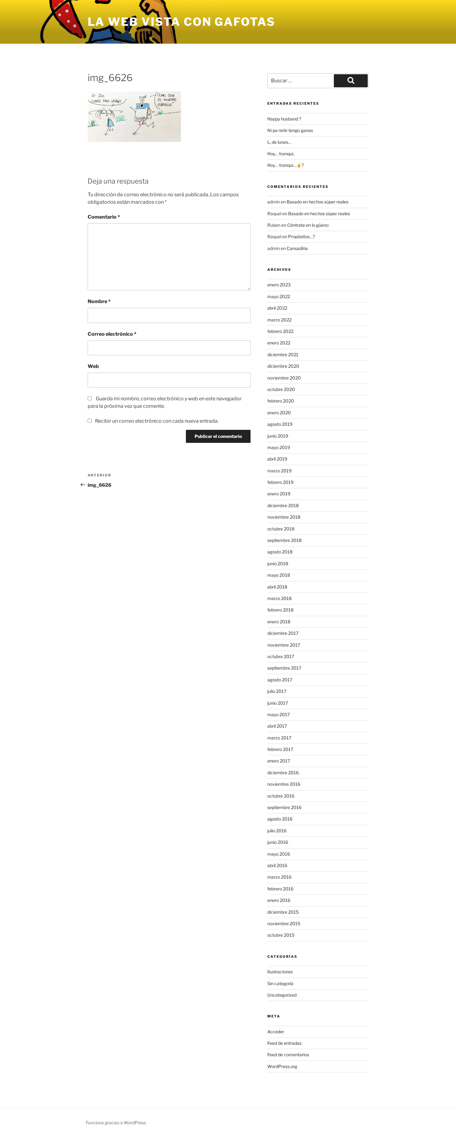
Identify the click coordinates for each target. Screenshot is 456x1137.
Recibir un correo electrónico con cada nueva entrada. (157, 421)
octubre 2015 (280, 935)
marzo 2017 (279, 737)
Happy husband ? (284, 118)
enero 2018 (278, 621)
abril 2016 (277, 865)
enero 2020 (279, 412)
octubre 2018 (280, 528)
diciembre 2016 (283, 772)
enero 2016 (278, 900)
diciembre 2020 (283, 366)
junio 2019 (277, 436)
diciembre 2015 (283, 912)
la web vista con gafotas (181, 22)
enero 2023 (279, 284)
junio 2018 (277, 563)
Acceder (275, 1031)
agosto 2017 (279, 679)
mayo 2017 (278, 714)
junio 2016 (277, 842)
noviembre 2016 (283, 784)
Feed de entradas (284, 1043)
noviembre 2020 (284, 377)
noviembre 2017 (283, 645)
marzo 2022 (279, 319)
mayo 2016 (278, 854)
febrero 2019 (280, 482)
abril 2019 (277, 459)
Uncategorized (282, 995)
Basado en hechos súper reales (317, 201)
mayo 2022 (278, 296)
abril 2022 (277, 308)
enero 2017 (278, 760)
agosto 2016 (279, 818)
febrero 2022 (280, 331)
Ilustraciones (280, 971)
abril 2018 (277, 586)
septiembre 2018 (284, 540)
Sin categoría (280, 983)
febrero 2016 (280, 888)
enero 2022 (278, 342)
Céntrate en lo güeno (308, 225)
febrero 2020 (280, 400)
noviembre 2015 (283, 923)
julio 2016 (277, 830)
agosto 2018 (279, 551)
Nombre (99, 301)
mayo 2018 (278, 575)
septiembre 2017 (284, 668)
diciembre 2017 (282, 633)
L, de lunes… (279, 142)
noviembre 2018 (283, 517)
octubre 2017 (280, 656)
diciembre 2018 (283, 505)
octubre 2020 (281, 389)
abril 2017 (277, 726)
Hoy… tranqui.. (281, 153)
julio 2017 (276, 691)
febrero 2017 (280, 749)
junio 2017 (277, 703)
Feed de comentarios (288, 1054)
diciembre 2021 (282, 354)
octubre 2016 (280, 795)
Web (93, 366)
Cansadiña (297, 248)
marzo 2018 (279, 598)
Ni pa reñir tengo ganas (290, 130)
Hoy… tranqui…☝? (285, 165)
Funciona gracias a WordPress (116, 1122)
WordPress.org (282, 1066)
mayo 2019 (278, 447)
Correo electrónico (112, 334)
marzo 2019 (279, 470)
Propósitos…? (301, 236)
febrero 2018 (280, 609)
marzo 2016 (279, 877)
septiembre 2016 (284, 807)
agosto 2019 (279, 424)
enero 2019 (278, 493)
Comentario (104, 217)
